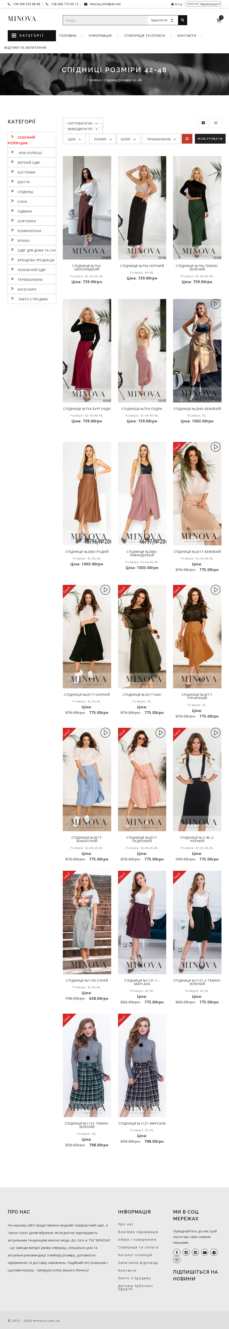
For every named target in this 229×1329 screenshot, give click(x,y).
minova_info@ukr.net (105, 4)
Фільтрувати (211, 139)
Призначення (161, 139)
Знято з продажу (28, 298)
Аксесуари (22, 289)
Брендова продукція (31, 259)
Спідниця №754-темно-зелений (197, 267)
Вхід (176, 4)
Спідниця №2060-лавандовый (142, 553)
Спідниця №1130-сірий (87, 980)
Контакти (186, 35)
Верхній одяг (24, 162)
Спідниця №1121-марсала (142, 1125)
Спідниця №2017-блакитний (87, 839)
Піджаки (20, 210)
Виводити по (83, 129)
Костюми (21, 171)
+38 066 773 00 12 (64, 4)
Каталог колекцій (135, 1255)
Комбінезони (24, 230)
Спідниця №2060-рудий (86, 551)
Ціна (74, 139)
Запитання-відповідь (138, 1262)
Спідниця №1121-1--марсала (142, 982)
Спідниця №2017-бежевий (197, 553)
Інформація (100, 35)
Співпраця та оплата (144, 35)
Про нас (125, 1224)
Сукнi (17, 201)
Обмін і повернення (137, 1239)
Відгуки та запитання (25, 47)
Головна (67, 35)
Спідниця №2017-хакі (142, 694)
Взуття (19, 181)
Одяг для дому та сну (32, 250)
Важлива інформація (138, 1232)
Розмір (103, 139)
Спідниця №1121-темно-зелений (87, 1125)
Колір (128, 139)
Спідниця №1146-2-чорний (197, 839)
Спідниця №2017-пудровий (142, 839)
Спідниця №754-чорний (142, 266)
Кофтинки (22, 220)
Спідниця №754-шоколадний (87, 267)
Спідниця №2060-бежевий (197, 410)
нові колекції (25, 152)
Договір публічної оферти (135, 1287)
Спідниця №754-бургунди (87, 410)
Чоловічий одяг (27, 269)
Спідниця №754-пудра (142, 409)
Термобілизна (25, 279)
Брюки (19, 240)
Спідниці (20, 191)
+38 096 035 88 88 (26, 4)
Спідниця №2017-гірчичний (197, 696)
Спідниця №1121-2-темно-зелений (197, 982)
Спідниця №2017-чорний (87, 694)
